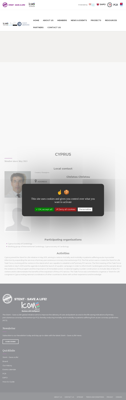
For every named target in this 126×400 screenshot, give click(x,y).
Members (62, 20)
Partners (38, 27)
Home (36, 20)
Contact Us (54, 27)
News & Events (79, 20)
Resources (111, 20)
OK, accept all (44, 209)
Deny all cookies (65, 209)
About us (48, 20)
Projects (96, 20)
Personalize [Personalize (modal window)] (85, 209)
